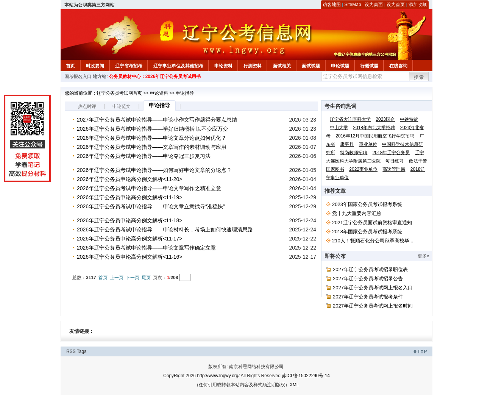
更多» (423, 256)
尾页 (146, 277)
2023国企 (385, 119)
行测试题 (369, 66)
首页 (70, 66)
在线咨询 (398, 66)
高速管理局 (393, 169)
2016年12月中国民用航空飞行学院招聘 (374, 136)
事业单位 (368, 144)
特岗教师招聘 (353, 152)
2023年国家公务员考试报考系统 (367, 204)
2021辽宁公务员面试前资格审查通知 (372, 222)
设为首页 (396, 4)
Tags (81, 351)
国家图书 (335, 169)
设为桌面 (374, 4)
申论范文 (121, 106)
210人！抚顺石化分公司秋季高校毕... (372, 241)
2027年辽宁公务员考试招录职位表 (370, 269)
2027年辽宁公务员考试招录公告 (368, 278)
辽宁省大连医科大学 (350, 119)
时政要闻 (95, 66)
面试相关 (282, 66)
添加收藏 (418, 4)
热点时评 (87, 106)
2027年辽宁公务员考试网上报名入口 (373, 287)
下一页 (132, 277)
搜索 (419, 77)
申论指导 (185, 93)
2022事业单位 (363, 169)
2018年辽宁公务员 (391, 152)
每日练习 (394, 161)
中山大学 (339, 127)
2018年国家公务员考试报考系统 (367, 231)
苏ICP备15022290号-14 (306, 375)
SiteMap (353, 4)
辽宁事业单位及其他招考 (178, 66)
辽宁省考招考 (128, 66)
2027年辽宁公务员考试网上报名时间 (373, 306)
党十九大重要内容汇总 (356, 213)
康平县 (347, 144)
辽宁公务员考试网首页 (119, 93)
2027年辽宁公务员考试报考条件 (368, 297)
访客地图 (332, 4)
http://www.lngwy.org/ (218, 375)
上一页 (116, 277)
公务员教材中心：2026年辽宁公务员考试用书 (155, 76)
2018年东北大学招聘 (374, 127)
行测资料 (252, 66)
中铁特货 (409, 119)
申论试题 (340, 66)
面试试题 (311, 66)
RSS (71, 351)
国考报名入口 (78, 76)
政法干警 (418, 161)
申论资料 (223, 66)
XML (294, 384)
